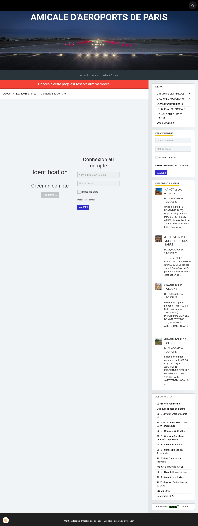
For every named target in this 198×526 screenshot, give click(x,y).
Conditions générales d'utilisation (119, 521)
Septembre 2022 (165, 496)
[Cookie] (6, 520)
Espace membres (26, 94)
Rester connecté (87, 192)
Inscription (50, 195)
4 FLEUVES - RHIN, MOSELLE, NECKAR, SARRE (177, 241)
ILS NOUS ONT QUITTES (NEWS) (169, 116)
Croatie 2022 (163, 491)
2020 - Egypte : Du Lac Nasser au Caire (172, 484)
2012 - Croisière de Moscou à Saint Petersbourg (172, 424)
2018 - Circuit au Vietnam (170, 445)
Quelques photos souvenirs (171, 409)
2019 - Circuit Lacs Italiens (171, 477)
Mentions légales (72, 521)
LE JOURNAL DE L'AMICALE (171, 109)
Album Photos (110, 75)
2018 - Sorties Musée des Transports (170, 452)
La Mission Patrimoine (168, 404)
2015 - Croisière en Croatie (171, 431)
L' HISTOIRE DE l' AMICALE (170, 94)
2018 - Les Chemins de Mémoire (169, 460)
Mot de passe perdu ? (86, 200)
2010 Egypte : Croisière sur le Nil (172, 416)
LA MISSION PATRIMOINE (170, 104)
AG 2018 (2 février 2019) (170, 467)
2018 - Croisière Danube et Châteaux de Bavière (170, 438)
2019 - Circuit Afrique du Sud (172, 472)
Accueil (84, 75)
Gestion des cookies (91, 521)
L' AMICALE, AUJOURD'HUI (171, 99)
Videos (95, 75)
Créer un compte (162, 165)
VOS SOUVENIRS (166, 123)
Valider (83, 207)
